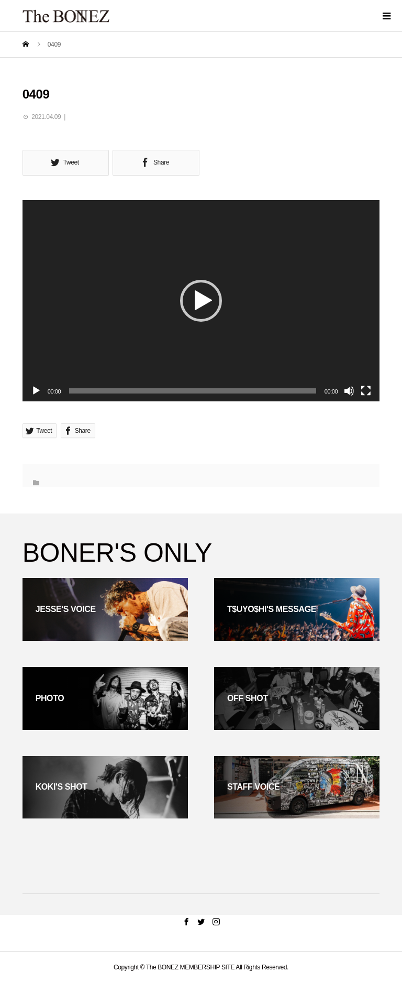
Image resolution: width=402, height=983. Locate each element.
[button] (201, 301)
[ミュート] (349, 391)
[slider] (192, 391)
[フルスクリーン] (366, 391)
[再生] (36, 391)
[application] (201, 300)
